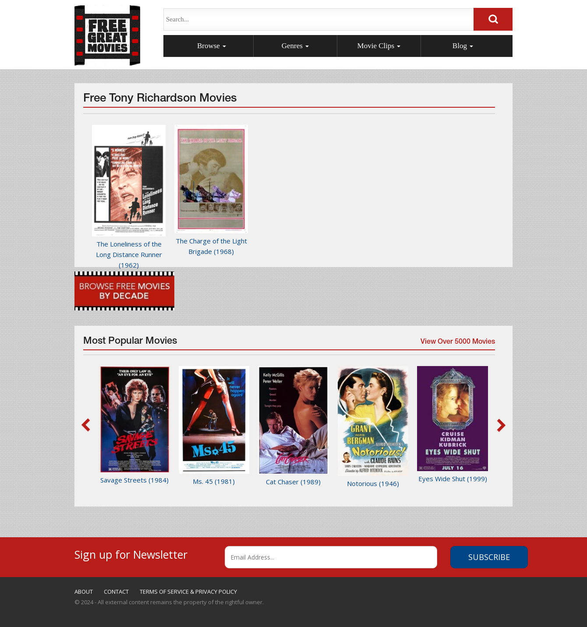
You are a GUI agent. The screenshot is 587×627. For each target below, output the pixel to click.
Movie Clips (379, 46)
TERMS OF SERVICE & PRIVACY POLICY (188, 591)
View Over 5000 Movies (457, 344)
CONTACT (116, 591)
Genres (295, 46)
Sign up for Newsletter (130, 553)
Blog (463, 46)
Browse (211, 46)
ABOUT (83, 591)
